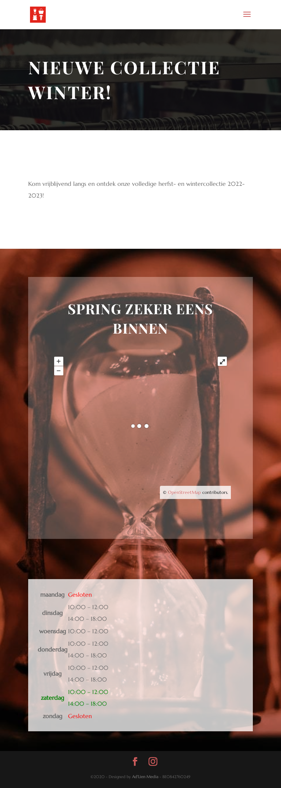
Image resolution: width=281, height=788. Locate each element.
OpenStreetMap (184, 492)
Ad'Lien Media (145, 776)
